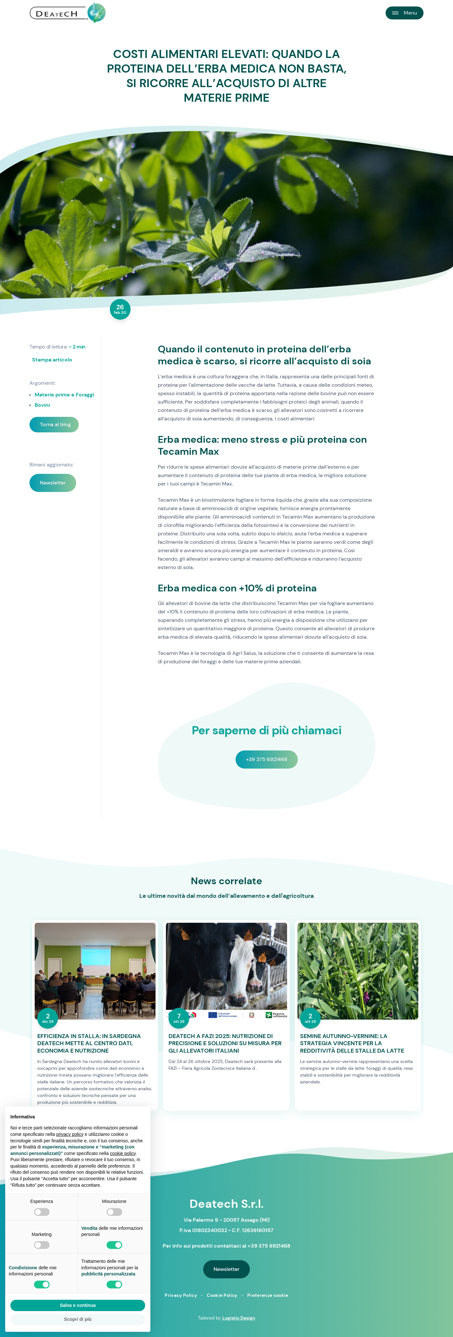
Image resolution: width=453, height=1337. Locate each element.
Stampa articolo (52, 359)
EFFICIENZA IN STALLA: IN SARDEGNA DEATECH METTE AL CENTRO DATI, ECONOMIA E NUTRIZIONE (89, 1044)
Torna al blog (55, 424)
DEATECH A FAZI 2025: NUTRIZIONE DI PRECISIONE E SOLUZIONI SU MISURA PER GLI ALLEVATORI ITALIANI (225, 1044)
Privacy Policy (181, 1295)
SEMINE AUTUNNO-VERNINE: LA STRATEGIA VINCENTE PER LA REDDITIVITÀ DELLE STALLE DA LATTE (352, 1044)
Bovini (42, 405)
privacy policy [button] (70, 1134)
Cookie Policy (222, 1295)
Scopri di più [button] (78, 1319)
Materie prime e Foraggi (64, 394)
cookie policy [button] (122, 1153)
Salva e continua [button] (78, 1305)
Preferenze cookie (267, 1295)
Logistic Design (238, 1318)
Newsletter (53, 482)
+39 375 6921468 (266, 759)
